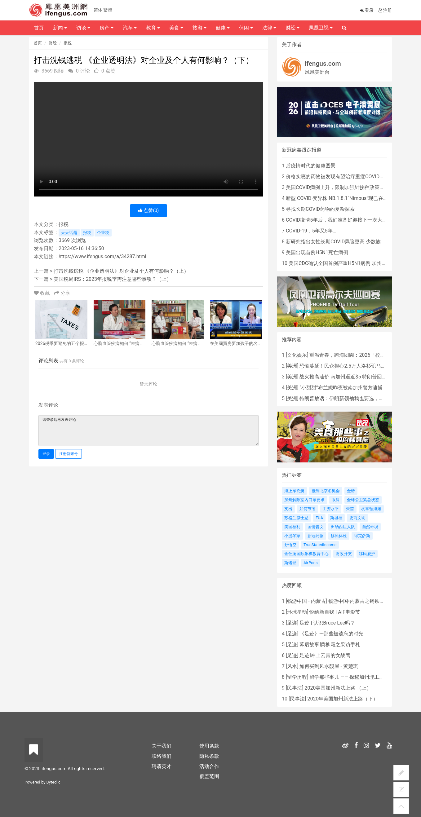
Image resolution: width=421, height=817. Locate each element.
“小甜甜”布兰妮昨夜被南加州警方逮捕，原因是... (352, 388)
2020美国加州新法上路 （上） (337, 688)
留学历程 (297, 677)
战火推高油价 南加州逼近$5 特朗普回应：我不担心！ (358, 377)
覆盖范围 (209, 776)
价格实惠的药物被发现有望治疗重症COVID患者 (337, 176)
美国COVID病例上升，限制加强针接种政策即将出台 (342, 187)
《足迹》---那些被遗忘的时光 (331, 634)
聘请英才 (161, 766)
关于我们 (161, 746)
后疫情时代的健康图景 (310, 166)
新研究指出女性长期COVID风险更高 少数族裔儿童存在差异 (350, 242)
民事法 (294, 688)
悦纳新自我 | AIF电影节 (334, 612)
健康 (223, 28)
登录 (46, 454)
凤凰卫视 (321, 28)
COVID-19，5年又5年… (311, 231)
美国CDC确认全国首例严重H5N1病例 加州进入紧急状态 (350, 263)
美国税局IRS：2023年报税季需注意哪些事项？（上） (112, 279)
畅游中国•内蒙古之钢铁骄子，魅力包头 (371, 601)
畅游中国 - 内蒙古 (306, 601)
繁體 (107, 9)
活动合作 (209, 766)
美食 (176, 28)
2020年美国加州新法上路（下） (342, 699)
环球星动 (297, 612)
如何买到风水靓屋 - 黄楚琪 (328, 666)
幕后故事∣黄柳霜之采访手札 (329, 644)
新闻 (60, 28)
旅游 (199, 28)
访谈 (83, 28)
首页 (38, 43)
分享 (62, 293)
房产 (106, 28)
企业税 (103, 232)
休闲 (246, 28)
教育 (153, 28)
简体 (98, 9)
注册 (385, 10)
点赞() (148, 210)
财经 (53, 43)
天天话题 (69, 232)
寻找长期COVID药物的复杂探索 (320, 209)
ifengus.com (323, 63)
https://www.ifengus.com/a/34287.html (102, 256)
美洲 (292, 366)
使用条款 (209, 746)
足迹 (292, 623)
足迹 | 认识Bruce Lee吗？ (327, 623)
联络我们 (161, 756)
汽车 (130, 28)
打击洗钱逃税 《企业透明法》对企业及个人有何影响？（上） (121, 271)
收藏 (42, 293)
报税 (68, 43)
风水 (292, 666)
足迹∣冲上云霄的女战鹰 (324, 655)
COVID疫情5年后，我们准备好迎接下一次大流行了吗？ (346, 220)
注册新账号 (68, 454)
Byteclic (53, 782)
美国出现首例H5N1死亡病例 (317, 252)
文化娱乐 (297, 355)
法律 (269, 28)
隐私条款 (209, 756)
